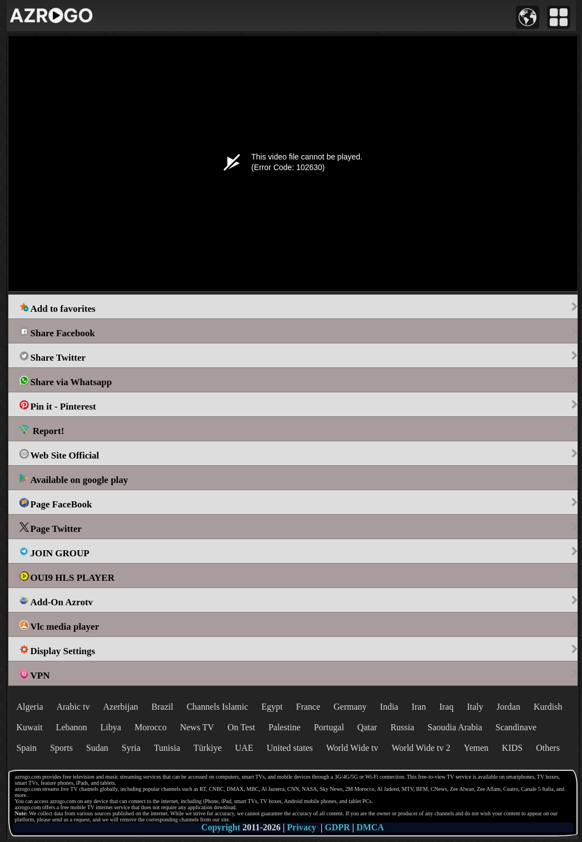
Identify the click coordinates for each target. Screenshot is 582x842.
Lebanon (71, 727)
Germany (350, 706)
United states (290, 748)
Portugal (329, 727)
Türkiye (207, 748)
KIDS (512, 748)
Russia (402, 727)
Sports (61, 748)
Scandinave (515, 727)
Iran (418, 706)
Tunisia (167, 748)
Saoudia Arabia (454, 727)
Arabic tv (72, 706)
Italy (475, 706)
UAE (244, 748)
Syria (131, 748)
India (389, 706)
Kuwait (30, 727)
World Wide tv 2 (420, 748)
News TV (197, 727)
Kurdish (548, 706)
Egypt (271, 706)
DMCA (370, 827)
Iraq (446, 706)
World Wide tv (352, 748)
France (308, 706)
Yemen (476, 748)
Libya (111, 727)
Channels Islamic (217, 706)
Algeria (30, 706)
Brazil (162, 706)
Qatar (367, 727)
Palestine (284, 727)
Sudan (97, 748)
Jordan (508, 706)
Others (548, 748)
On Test (241, 727)
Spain (27, 748)
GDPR (337, 827)
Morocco (151, 727)
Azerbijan (120, 706)
